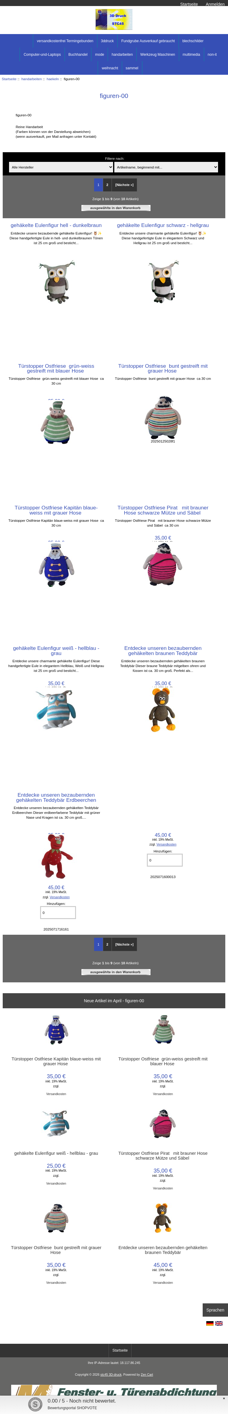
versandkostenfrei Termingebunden (65, 41)
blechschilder (193, 41)
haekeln (53, 79)
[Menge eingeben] (165, 860)
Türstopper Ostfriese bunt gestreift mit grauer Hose (163, 368)
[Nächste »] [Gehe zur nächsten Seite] (124, 185)
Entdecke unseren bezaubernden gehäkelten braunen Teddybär (162, 650)
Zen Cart (147, 1374)
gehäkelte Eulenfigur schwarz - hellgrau (163, 225)
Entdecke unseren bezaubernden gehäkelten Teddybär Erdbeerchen (56, 797)
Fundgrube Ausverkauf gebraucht (148, 41)
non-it (212, 54)
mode (99, 54)
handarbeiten (31, 79)
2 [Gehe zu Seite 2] (107, 185)
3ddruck (107, 41)
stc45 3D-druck (111, 1374)
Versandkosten (166, 844)
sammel (132, 68)
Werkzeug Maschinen (157, 54)
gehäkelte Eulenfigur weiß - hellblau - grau (56, 650)
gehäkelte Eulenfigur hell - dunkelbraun (56, 225)
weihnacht (110, 68)
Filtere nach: (114, 158)
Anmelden (215, 4)
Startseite (189, 4)
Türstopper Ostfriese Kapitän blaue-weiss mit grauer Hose (56, 510)
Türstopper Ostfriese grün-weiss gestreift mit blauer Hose (56, 368)
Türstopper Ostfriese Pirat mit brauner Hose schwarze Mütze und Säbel (162, 510)
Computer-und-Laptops (42, 54)
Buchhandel (77, 54)
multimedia (191, 54)
